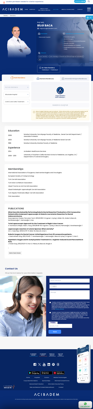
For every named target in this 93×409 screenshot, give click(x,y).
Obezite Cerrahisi (69, 43)
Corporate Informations (31, 381)
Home (28, 377)
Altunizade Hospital (44, 37)
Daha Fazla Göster (15, 253)
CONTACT (80, 9)
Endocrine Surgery (69, 37)
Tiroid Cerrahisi (43, 56)
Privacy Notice (59, 309)
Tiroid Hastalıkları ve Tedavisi (72, 45)
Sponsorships (46, 381)
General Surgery (68, 39)
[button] (53, 286)
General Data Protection (36, 384)
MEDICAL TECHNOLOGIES (68, 9)
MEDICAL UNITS (44, 9)
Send (55, 332)
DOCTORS (55, 9)
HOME (26, 9)
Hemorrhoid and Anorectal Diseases (74, 41)
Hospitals (37, 377)
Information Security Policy (56, 384)
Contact (61, 387)
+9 (40, 59)
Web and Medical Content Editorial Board (42, 387)
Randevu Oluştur (60, 105)
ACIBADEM (33, 354)
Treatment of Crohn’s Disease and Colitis (74, 48)
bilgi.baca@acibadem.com (47, 28)
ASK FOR (60, 354)
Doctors (46, 377)
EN (90, 17)
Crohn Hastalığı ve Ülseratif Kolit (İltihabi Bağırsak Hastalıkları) (66, 56)
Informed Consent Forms (62, 381)
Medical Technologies (60, 377)
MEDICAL (52, 354)
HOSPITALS (32, 9)
